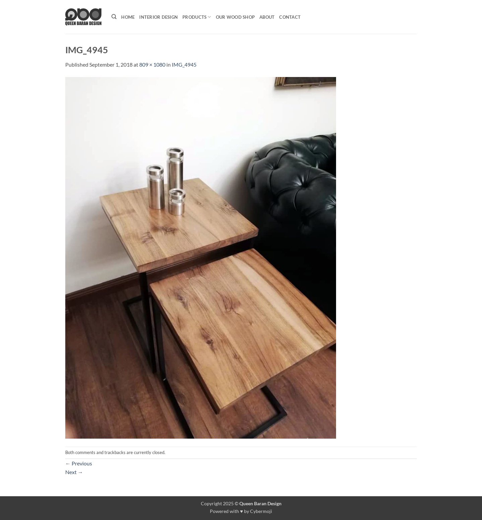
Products (196, 17)
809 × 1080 (152, 64)
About (266, 17)
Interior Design (158, 17)
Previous (78, 463)
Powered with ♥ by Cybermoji (241, 511)
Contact (290, 17)
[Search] (113, 16)
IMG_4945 (184, 64)
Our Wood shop (235, 17)
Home (128, 17)
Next (74, 472)
